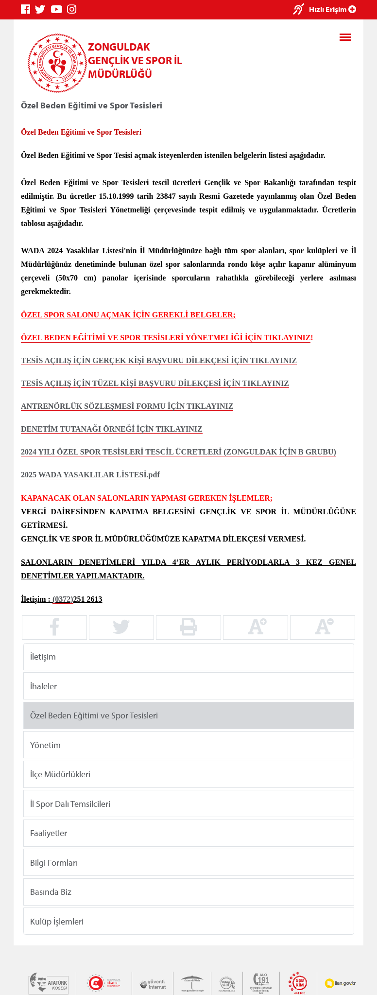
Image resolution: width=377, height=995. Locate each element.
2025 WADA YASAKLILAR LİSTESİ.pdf (90, 475)
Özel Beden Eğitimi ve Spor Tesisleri (94, 715)
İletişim (43, 656)
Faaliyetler (48, 832)
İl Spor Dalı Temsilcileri (70, 803)
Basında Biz (50, 891)
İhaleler (43, 685)
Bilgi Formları (54, 862)
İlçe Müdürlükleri (60, 774)
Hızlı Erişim (332, 9)
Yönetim (45, 744)
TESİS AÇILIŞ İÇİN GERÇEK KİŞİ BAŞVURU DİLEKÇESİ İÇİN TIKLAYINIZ (159, 360)
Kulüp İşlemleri (57, 920)
